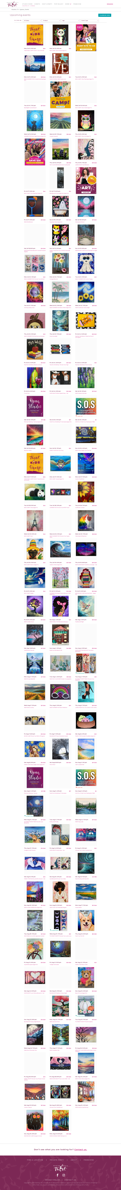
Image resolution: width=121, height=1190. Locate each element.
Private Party (57, 1160)
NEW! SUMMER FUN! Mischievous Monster (34, 336)
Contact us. (80, 1149)
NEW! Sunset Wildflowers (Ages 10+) (33, 907)
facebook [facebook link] (57, 1175)
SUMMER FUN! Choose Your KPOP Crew (59, 507)
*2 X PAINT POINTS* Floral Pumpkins (84, 1021)
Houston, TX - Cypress (28, 5)
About (74, 1160)
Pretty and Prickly (54, 821)
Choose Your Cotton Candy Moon (83, 850)
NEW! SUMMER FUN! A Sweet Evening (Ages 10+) (35, 80)
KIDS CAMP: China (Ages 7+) (31, 507)
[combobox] (32, 20)
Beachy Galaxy (28, 450)
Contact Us (70, 1180)
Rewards (110, 4)
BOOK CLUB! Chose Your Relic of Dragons (34, 736)
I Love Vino (27, 393)
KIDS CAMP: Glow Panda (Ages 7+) (58, 50)
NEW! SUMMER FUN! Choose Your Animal (34, 279)
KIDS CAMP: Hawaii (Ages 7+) (57, 479)
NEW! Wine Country (29, 707)
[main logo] (12, 2)
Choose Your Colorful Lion (56, 1107)
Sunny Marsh (78, 907)
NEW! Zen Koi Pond (54, 1021)
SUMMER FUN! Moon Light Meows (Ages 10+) (35, 136)
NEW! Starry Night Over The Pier (83, 450)
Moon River (52, 764)
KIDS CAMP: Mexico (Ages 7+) (31, 564)
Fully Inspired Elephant (81, 536)
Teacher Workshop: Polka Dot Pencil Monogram (84, 337)
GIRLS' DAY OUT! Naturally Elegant (58, 907)
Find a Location (35, 1160)
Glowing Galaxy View (29, 307)
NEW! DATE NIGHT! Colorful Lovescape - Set (86, 564)
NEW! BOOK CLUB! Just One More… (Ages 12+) (85, 594)
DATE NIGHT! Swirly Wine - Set (57, 850)
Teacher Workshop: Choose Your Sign (59, 364)
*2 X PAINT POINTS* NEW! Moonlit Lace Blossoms (33, 822)
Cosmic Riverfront (79, 479)
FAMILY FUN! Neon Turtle (81, 964)
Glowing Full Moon (79, 222)
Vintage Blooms (54, 279)
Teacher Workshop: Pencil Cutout (83, 364)
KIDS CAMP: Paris (28, 536)
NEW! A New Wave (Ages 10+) (82, 1078)
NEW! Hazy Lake (79, 821)
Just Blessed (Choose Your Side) (58, 878)
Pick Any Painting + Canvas (30, 793)
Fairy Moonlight (53, 336)
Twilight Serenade (54, 964)
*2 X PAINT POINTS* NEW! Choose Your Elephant (84, 679)
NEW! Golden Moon (29, 621)
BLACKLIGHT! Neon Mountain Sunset (59, 736)
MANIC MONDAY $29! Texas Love (58, 79)
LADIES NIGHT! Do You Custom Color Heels (86, 707)
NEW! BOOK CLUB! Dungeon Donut (33, 1136)
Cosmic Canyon (28, 1107)
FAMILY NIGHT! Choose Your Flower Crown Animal (34, 1079)
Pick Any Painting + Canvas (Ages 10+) (33, 421)
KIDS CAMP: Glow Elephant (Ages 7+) (33, 193)
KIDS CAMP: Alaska (28, 593)
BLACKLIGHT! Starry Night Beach (32, 1021)
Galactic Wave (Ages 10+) (56, 564)
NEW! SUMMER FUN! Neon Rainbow (58, 707)
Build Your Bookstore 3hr (56, 650)
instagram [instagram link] (63, 1175)
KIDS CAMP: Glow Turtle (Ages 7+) (83, 107)
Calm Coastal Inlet (79, 764)
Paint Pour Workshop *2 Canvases (58, 793)
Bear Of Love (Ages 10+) (81, 993)
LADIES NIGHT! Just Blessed (82, 164)
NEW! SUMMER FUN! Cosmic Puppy (84, 279)
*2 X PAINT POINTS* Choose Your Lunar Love (60, 936)
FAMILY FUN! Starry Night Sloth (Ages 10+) (34, 764)
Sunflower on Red (79, 507)
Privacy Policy (52, 1180)
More (67, 4)
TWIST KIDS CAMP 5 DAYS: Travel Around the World (34, 479)
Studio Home (27, 4)
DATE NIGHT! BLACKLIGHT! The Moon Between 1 (84, 651)
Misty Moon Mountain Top (30, 1050)
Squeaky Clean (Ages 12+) (56, 222)
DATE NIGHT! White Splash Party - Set (59, 393)
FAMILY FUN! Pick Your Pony (56, 450)
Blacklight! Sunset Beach (30, 107)
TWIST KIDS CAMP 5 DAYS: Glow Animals (34, 50)
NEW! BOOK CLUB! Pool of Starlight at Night (86, 250)
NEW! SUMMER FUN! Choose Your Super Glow (60, 537)
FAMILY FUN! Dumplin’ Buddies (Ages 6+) (85, 736)
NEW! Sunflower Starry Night (82, 307)
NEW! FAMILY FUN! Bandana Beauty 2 (59, 621)
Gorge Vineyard (54, 136)
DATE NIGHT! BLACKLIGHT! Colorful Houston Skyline (35, 251)
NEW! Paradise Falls (54, 1050)
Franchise (77, 4)
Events (37, 4)
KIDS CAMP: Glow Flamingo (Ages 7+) (84, 79)
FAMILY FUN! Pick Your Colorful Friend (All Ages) (60, 251)
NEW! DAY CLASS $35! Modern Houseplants (60, 679)
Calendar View (105, 15)
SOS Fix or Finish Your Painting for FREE (85, 421)
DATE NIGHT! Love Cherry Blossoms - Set (34, 993)
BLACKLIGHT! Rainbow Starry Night (58, 993)
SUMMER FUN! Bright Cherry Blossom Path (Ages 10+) (60, 594)
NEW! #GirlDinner (28, 222)
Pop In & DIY (58, 4)
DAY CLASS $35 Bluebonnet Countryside (60, 164)
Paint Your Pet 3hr (79, 936)
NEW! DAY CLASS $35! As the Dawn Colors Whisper (85, 1051)
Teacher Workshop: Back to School (33, 364)
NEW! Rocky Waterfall (29, 679)
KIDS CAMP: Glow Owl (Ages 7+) (83, 136)
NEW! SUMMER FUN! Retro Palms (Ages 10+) (60, 307)
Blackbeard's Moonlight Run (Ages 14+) (59, 193)
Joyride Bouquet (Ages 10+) (31, 964)
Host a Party (47, 4)
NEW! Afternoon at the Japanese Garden (34, 936)
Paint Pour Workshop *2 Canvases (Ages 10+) (60, 421)
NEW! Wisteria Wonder (81, 393)
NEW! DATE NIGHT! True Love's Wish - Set (60, 1078)
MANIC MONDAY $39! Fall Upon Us (58, 1136)
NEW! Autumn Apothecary (81, 1107)
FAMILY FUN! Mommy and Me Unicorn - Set (34, 878)
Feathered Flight (79, 621)
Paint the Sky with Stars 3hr (82, 878)
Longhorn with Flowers (29, 850)
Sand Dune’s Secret (29, 650)
